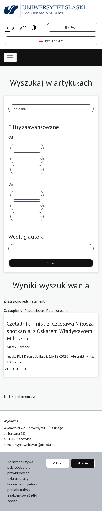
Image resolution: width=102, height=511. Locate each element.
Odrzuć (57, 463)
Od (10, 137)
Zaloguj (71, 27)
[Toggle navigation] (10, 57)
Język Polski (49, 41)
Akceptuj (82, 463)
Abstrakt (80, 356)
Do (10, 184)
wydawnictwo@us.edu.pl (35, 444)
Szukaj (51, 263)
